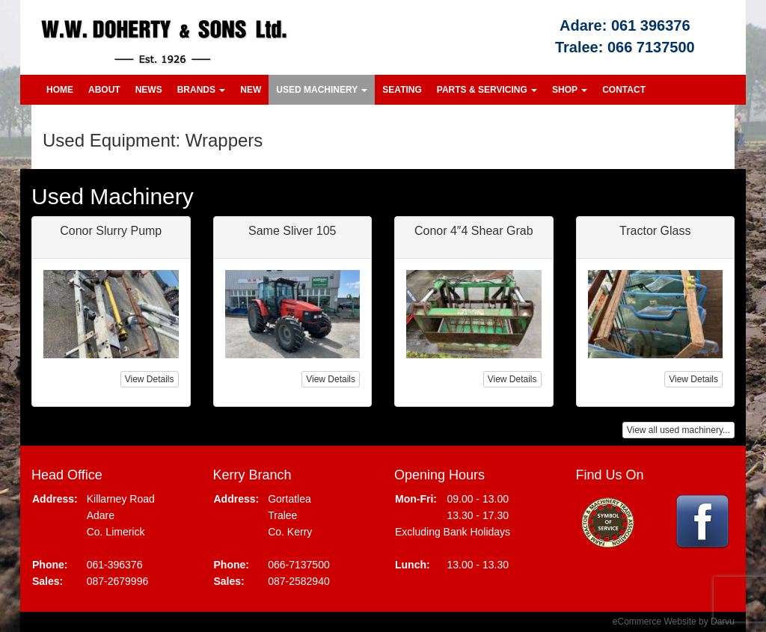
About (104, 90)
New (250, 90)
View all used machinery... (678, 430)
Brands (201, 90)
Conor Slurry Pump (111, 230)
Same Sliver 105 (292, 230)
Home (59, 90)
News (148, 90)
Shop (569, 90)
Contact (624, 90)
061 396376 (650, 25)
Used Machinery (321, 90)
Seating (401, 90)
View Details (149, 379)
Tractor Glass (654, 230)
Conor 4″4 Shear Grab (473, 230)
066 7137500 (651, 47)
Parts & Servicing (487, 90)
